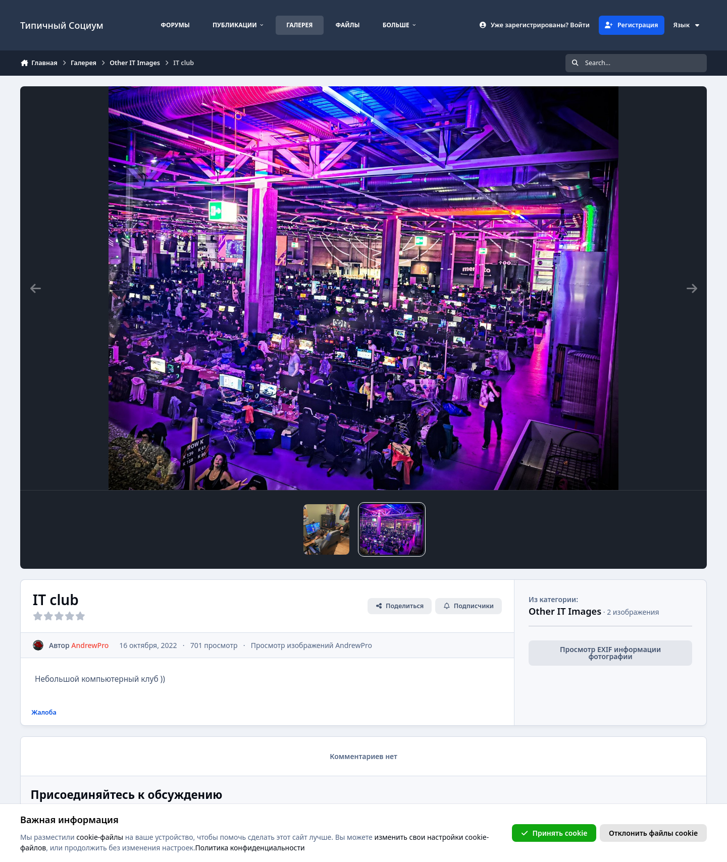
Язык (687, 25)
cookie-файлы (99, 836)
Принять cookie (554, 832)
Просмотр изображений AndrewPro (311, 645)
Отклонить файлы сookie (653, 832)
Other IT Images (565, 611)
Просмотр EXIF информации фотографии (610, 652)
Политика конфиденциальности (250, 847)
